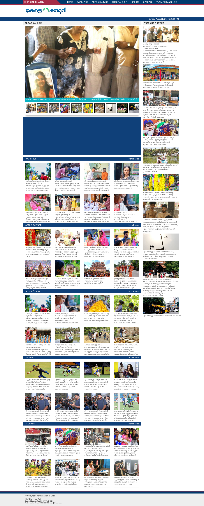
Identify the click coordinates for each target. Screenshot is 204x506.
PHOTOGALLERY (34, 2)
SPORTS (135, 2)
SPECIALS (147, 2)
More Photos (134, 159)
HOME (70, 2)
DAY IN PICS (82, 2)
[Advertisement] (82, 136)
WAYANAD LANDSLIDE (166, 2)
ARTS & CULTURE (100, 2)
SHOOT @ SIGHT (119, 2)
